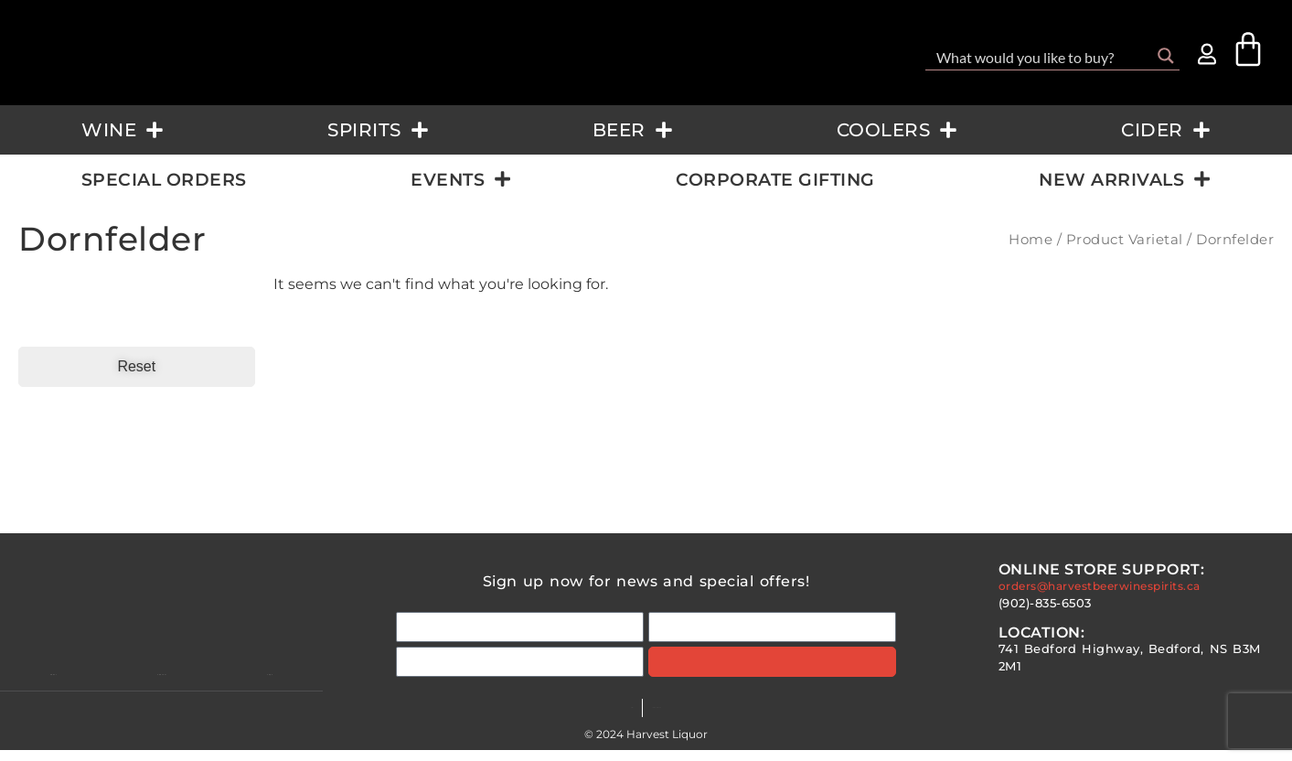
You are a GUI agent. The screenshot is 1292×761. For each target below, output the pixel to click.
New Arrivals (1125, 179)
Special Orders (164, 179)
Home (1030, 239)
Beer (633, 130)
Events (461, 179)
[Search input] (1040, 56)
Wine (122, 130)
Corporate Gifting (775, 179)
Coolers (897, 130)
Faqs (278, 684)
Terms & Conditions (671, 718)
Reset (136, 366)
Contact (169, 684)
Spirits (378, 130)
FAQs (577, 718)
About (53, 684)
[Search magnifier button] (1166, 56)
